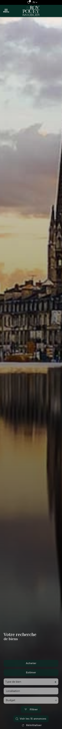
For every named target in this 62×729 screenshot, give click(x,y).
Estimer (31, 684)
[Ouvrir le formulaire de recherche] (31, 721)
